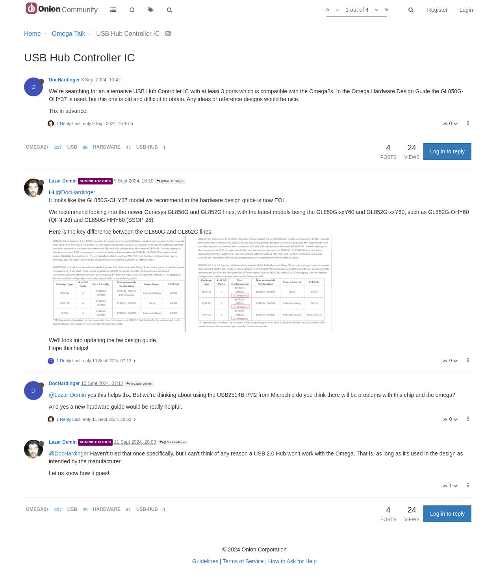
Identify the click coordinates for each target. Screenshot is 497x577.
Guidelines (205, 561)
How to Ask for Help (292, 561)
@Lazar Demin (139, 383)
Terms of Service (243, 561)
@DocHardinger (170, 181)
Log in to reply (447, 151)
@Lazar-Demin (67, 395)
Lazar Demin (63, 181)
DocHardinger (64, 80)
